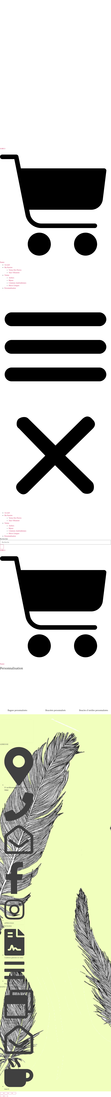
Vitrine (6, 275)
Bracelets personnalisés (55, 710)
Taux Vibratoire (14, 272)
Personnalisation (10, 288)
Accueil (7, 265)
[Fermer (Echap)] (14, 1093)
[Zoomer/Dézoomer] (2, 1093)
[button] (55, 400)
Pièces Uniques (14, 285)
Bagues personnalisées (17, 710)
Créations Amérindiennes (17, 283)
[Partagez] (10, 1093)
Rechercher (4, 539)
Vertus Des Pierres (15, 270)
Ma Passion (8, 267)
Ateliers (11, 278)
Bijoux (11, 280)
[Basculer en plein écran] (6, 1093)
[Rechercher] (2, 547)
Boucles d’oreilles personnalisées (93, 710)
